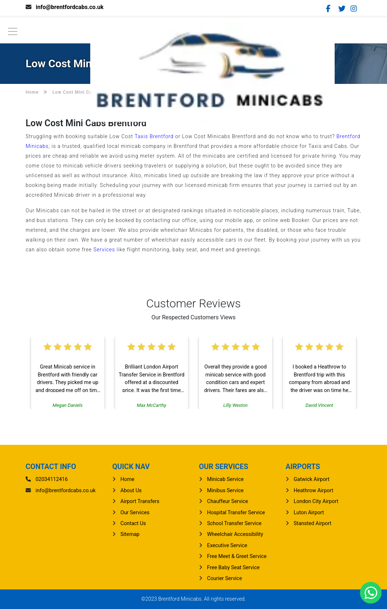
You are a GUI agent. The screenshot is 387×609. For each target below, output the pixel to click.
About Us (131, 490)
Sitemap (130, 534)
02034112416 (52, 479)
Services (104, 249)
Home (128, 479)
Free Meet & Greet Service (237, 556)
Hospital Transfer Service (236, 513)
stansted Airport (312, 523)
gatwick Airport (312, 479)
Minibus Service (225, 490)
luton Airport (309, 513)
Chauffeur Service (227, 501)
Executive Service (227, 545)
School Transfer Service (234, 523)
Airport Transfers (140, 501)
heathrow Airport (314, 490)
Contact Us (133, 523)
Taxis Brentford (154, 136)
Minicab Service (225, 479)
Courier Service (224, 578)
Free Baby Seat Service (233, 568)
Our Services (135, 513)
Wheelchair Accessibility (235, 534)
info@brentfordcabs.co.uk (70, 7)
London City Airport (316, 501)
